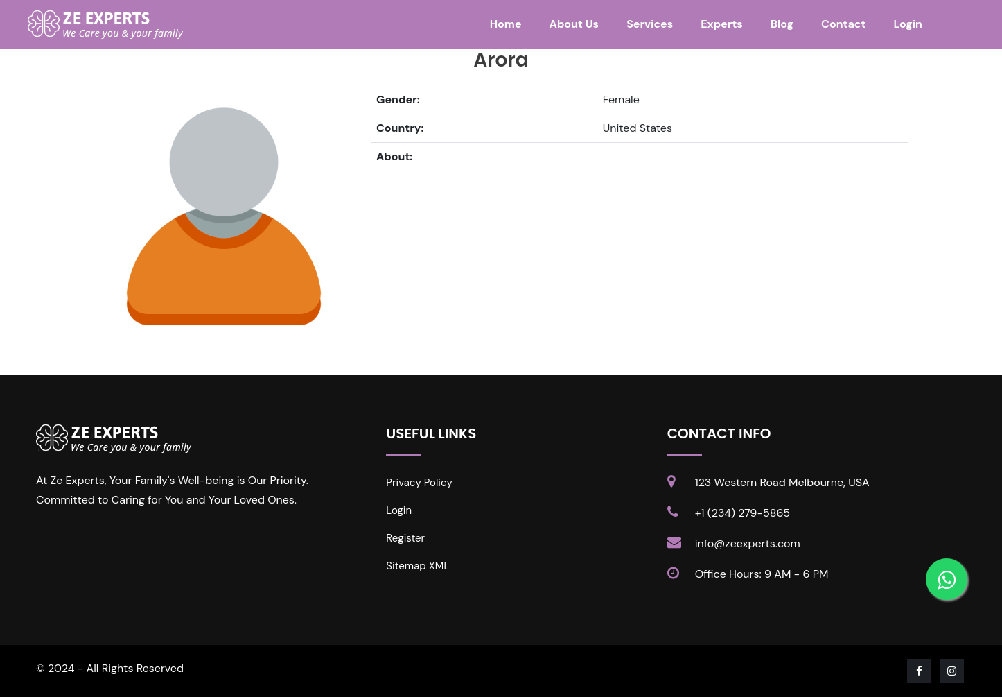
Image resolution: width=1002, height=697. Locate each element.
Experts (722, 24)
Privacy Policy (419, 483)
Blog (782, 24)
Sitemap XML (417, 566)
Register (405, 538)
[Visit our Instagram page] (953, 671)
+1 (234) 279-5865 (742, 513)
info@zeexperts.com (747, 543)
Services (649, 24)
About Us (574, 24)
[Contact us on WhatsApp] (946, 579)
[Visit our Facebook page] (920, 671)
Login (907, 24)
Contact (843, 24)
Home (506, 24)
